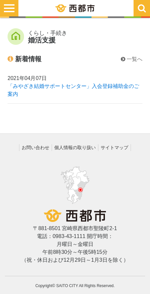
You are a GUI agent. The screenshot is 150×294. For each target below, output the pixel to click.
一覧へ (131, 59)
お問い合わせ (35, 147)
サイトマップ (114, 147)
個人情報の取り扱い (75, 147)
